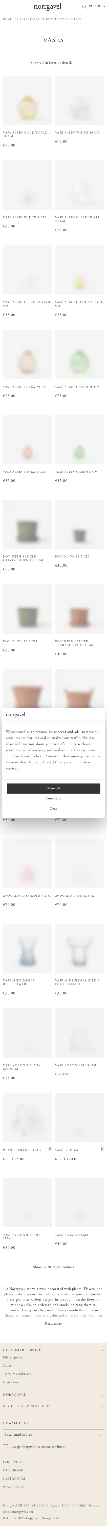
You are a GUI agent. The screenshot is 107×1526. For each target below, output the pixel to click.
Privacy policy (13, 1357)
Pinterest (13, 1487)
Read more (53, 1324)
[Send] (98, 1435)
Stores (7, 1366)
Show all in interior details (51, 63)
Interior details (44, 19)
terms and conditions (52, 1446)
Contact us (10, 1382)
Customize (53, 798)
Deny (54, 809)
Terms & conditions (17, 1374)
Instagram (14, 1479)
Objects (21, 19)
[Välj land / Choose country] (97, 7)
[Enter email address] (53, 1435)
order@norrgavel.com (18, 1512)
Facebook (13, 1470)
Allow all (53, 788)
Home (7, 19)
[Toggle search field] (84, 7)
